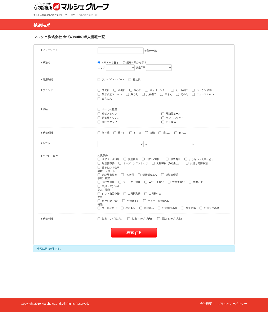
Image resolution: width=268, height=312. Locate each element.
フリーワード (49, 49)
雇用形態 (47, 79)
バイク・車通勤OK (156, 200)
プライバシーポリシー (232, 303)
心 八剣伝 (179, 90)
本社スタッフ (107, 122)
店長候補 (168, 122)
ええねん (105, 98)
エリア (101, 67)
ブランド (47, 90)
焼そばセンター (156, 90)
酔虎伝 (104, 90)
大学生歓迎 (176, 182)
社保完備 (188, 208)
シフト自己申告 (109, 193)
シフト (45, 143)
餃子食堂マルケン (110, 94)
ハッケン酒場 (201, 90)
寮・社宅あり (107, 208)
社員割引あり (167, 208)
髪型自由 (131, 159)
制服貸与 (146, 208)
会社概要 (206, 303)
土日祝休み (152, 193)
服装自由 (173, 159)
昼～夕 (119, 132)
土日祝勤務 (132, 193)
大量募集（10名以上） (167, 163)
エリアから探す (108, 62)
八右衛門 (149, 94)
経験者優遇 (169, 174)
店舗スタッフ (107, 113)
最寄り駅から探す (135, 62)
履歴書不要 (106, 163)
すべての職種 (107, 109)
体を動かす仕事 (109, 167)
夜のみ (180, 132)
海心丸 (132, 94)
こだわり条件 (49, 156)
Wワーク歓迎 (154, 182)
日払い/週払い (152, 159)
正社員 (134, 79)
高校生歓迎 (106, 182)
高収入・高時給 (109, 159)
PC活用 (127, 174)
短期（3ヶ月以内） (140, 218)
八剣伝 (119, 90)
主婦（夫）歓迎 (109, 186)
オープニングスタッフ (133, 163)
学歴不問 (196, 182)
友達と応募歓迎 (197, 163)
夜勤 (150, 132)
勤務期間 (47, 218)
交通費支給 (130, 200)
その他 (182, 94)
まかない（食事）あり (199, 159)
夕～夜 (135, 132)
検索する (134, 233)
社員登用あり (209, 208)
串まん (166, 94)
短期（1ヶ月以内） (111, 218)
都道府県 (140, 67)
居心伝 (135, 90)
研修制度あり (147, 174)
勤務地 (45, 62)
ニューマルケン (203, 94)
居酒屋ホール (171, 113)
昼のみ (164, 132)
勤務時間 (47, 132)
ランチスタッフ (172, 117)
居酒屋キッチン (109, 117)
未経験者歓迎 (107, 174)
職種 (44, 109)
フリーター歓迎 (129, 182)
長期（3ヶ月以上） (170, 218)
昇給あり (128, 208)
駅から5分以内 (108, 200)
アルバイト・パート (111, 79)
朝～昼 (104, 132)
